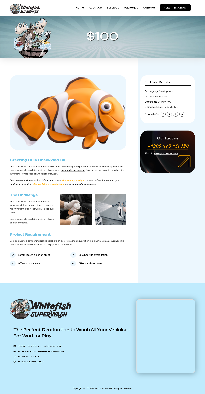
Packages (130, 7)
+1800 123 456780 (167, 146)
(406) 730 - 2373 (28, 356)
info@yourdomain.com (166, 153)
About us (93, 7)
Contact (149, 7)
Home (77, 7)
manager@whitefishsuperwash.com (41, 351)
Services (112, 7)
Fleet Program (175, 7)
